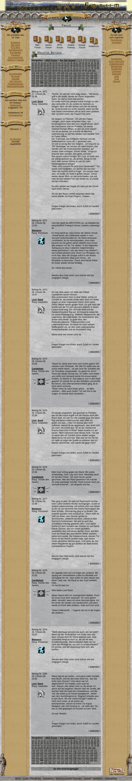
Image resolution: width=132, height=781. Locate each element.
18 (50, 63)
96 (77, 70)
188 (58, 85)
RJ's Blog (15, 47)
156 (58, 80)
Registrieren (116, 40)
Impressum (48, 778)
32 (92, 63)
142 (66, 78)
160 (75, 80)
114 (83, 73)
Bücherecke (116, 66)
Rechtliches (35, 778)
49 (74, 65)
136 (41, 78)
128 (75, 75)
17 (47, 63)
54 (89, 65)
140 (58, 78)
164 (91, 80)
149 (95, 78)
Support (87, 778)
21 (59, 63)
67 (59, 68)
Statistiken (98, 778)
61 (41, 68)
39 (44, 65)
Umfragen (116, 71)
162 (83, 80)
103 (37, 73)
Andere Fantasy (71, 45)
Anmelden (116, 42)
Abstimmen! (15, 105)
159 (70, 80)
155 (54, 80)
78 (92, 68)
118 (33, 75)
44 (59, 65)
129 (79, 75)
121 (46, 75)
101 (94, 70)
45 (62, 65)
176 (75, 83)
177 (79, 83)
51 (80, 65)
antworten (94, 213)
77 (89, 68)
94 (71, 70)
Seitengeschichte (63, 778)
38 (41, 65)
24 (68, 63)
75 (83, 68)
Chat (116, 79)
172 (58, 83)
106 (50, 73)
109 (62, 73)
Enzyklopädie (15, 74)
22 (62, 63)
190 (66, 85)
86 (47, 70)
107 (54, 73)
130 (83, 75)
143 (70, 78)
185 (46, 85)
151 (37, 80)
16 (44, 63)
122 (50, 75)
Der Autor (15, 45)
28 (80, 63)
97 (80, 70)
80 (98, 68)
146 (83, 78)
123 (54, 75)
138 (50, 78)
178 (83, 83)
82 (36, 70)
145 (79, 78)
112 (75, 73)
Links (116, 76)
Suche (70, 14)
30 (86, 63)
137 (46, 78)
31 (89, 63)
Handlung (15, 55)
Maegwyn (36, 230)
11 (97, 60)
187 (54, 85)
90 (59, 70)
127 (70, 75)
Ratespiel (116, 74)
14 (38, 63)
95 (74, 70)
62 (44, 68)
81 (33, 70)
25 (71, 63)
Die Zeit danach (68, 60)
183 (37, 85)
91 (62, 70)
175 (70, 83)
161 (79, 80)
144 (75, 78)
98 (83, 70)
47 (68, 65)
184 (41, 85)
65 (53, 68)
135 (37, 78)
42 (53, 65)
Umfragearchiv (15, 115)
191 (70, 85)
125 (62, 75)
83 (38, 70)
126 (66, 75)
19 (53, 63)
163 (87, 80)
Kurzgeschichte (15, 57)
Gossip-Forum (82, 45)
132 (91, 75)
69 (65, 68)
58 (33, 68)
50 (77, 65)
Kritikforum (94, 45)
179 (87, 83)
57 (98, 65)
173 (62, 83)
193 (79, 85)
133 (95, 75)
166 (33, 83)
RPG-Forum (59, 45)
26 (74, 63)
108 (58, 73)
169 (46, 83)
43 (56, 65)
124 (58, 75)
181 (95, 83)
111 (70, 73)
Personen (15, 76)
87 (50, 70)
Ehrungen (77, 778)
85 (44, 70)
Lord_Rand (37, 101)
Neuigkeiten (116, 59)
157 (62, 80)
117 (95, 73)
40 (47, 65)
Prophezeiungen (15, 84)
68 (62, 68)
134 (33, 78)
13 (36, 63)
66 (56, 68)
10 (94, 60)
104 (41, 73)
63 (47, 68)
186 (50, 85)
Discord (116, 81)
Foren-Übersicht (116, 61)
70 (68, 68)
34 (98, 63)
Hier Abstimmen (117, 773)
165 (95, 80)
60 (38, 68)
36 (36, 65)
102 (33, 73)
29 (83, 63)
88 (53, 70)
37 (38, 65)
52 (83, 65)
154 (50, 80)
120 (41, 75)
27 (77, 63)
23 (65, 63)
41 (50, 65)
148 (91, 78)
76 (86, 68)
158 (66, 80)
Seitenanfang (110, 778)
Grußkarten (116, 69)
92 (65, 70)
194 (83, 85)
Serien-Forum (48, 45)
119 (37, 75)
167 (37, 83)
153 (46, 80)
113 (79, 73)
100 (89, 70)
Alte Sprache (15, 81)
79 (95, 68)
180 (91, 83)
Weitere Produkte (15, 60)
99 (86, 70)
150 (33, 80)
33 (95, 63)
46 (65, 65)
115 (87, 73)
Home (62, 14)
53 (86, 65)
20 (56, 63)
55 (92, 65)
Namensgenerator (15, 86)
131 (87, 75)
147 (87, 78)
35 (33, 65)
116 (91, 73)
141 (62, 78)
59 (36, 68)
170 (50, 83)
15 (41, 63)
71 (71, 68)
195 (87, 85)
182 (33, 85)
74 (80, 68)
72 (74, 68)
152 (41, 80)
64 (50, 68)
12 (33, 63)
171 (54, 83)
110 (66, 73)
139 (54, 78)
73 (77, 68)
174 (66, 83)
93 (68, 70)
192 (75, 85)
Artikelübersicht (116, 64)
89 (56, 70)
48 (71, 65)
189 (62, 85)
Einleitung (15, 42)
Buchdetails (15, 52)
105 (46, 73)
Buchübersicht (15, 50)
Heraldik (15, 79)
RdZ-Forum (37, 45)
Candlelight (37, 369)
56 (95, 65)
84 (41, 70)
